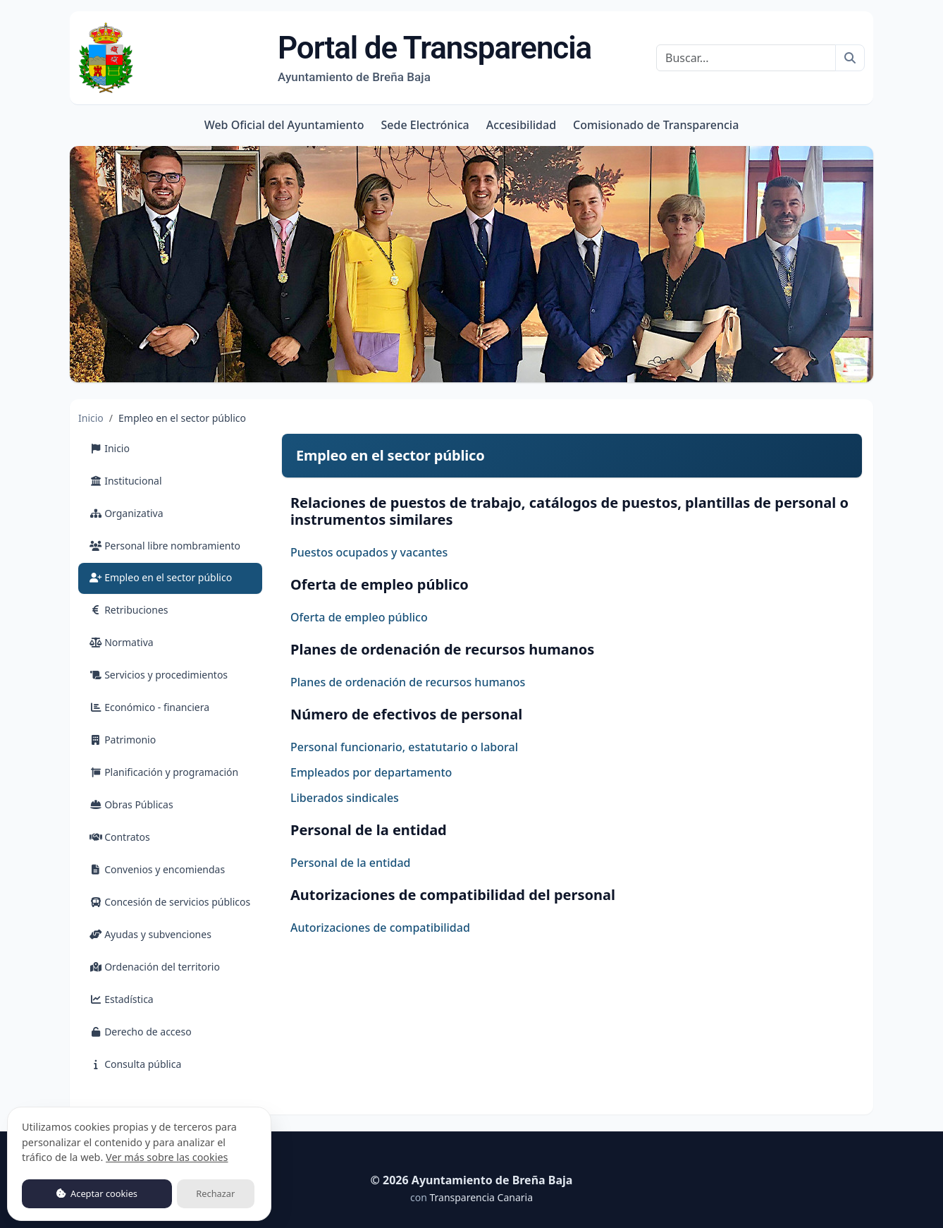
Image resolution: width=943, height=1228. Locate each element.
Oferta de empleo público (359, 617)
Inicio (91, 418)
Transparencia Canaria (481, 1197)
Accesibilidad (521, 125)
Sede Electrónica (425, 125)
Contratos (120, 837)
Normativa (122, 642)
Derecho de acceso (141, 1031)
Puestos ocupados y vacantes (369, 552)
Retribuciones (129, 609)
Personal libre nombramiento (165, 545)
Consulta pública (135, 1064)
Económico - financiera (149, 707)
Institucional (126, 480)
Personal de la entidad (350, 862)
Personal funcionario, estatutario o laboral (404, 747)
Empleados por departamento (371, 772)
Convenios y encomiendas (157, 869)
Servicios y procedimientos (159, 674)
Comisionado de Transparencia (656, 125)
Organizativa (127, 513)
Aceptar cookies (96, 1193)
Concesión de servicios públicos (170, 901)
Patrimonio (123, 739)
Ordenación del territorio (155, 966)
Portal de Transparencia (434, 57)
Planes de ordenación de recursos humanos (407, 682)
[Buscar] (746, 57)
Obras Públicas (131, 804)
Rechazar (215, 1193)
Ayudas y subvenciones (150, 934)
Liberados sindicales (344, 798)
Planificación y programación (164, 772)
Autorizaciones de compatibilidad (380, 927)
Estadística (122, 999)
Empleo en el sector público (176, 576)
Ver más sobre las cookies (167, 1157)
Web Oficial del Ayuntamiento (284, 125)
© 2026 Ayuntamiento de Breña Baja (472, 1180)
